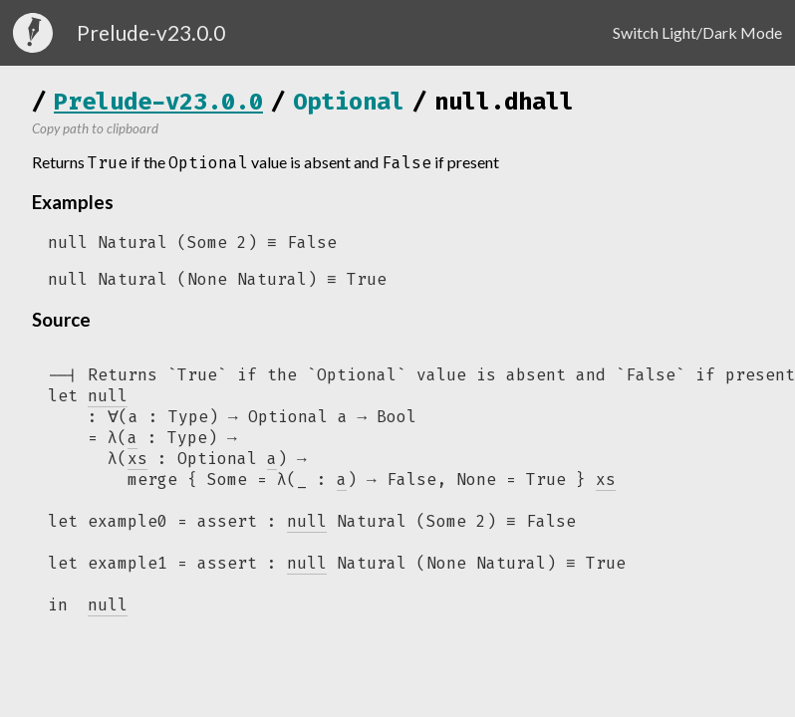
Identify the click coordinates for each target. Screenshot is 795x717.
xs (606, 485)
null (307, 528)
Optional (348, 102)
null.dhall (504, 102)
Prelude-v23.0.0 (158, 102)
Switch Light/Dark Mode (697, 32)
